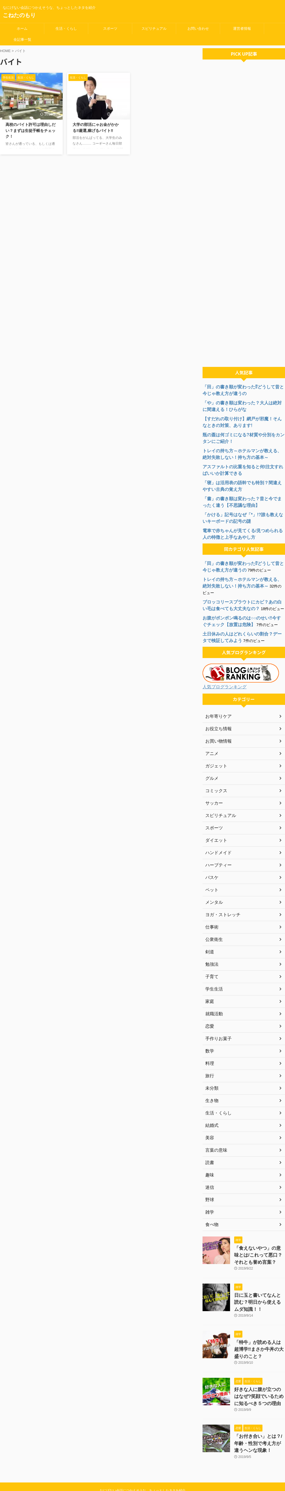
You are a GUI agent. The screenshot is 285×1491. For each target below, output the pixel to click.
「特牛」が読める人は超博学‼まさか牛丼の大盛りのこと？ (258, 1330)
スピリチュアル (154, 28)
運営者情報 (242, 28)
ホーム (22, 28)
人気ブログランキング (222, 680)
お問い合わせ (198, 28)
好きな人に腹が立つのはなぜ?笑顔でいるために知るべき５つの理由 (258, 1374)
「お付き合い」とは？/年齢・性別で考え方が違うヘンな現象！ (259, 1419)
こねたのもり (19, 15)
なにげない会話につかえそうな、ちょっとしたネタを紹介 (143, 1465)
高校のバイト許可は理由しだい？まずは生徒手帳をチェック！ (30, 130)
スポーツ (110, 28)
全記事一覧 (22, 39)
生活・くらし (66, 28)
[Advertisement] (244, 214)
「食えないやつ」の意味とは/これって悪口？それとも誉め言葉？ (257, 1246)
